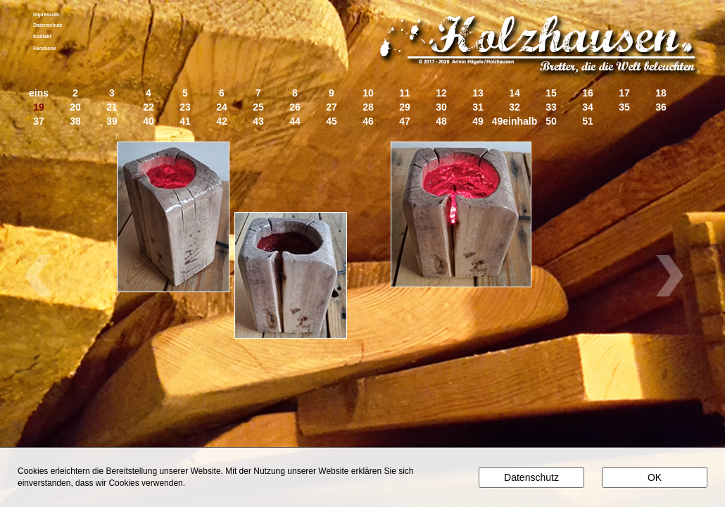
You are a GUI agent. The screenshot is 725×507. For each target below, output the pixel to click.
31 (478, 107)
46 (368, 121)
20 (75, 107)
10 (368, 93)
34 (587, 107)
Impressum (46, 14)
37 (38, 121)
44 (295, 121)
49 (478, 121)
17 (624, 93)
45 (331, 121)
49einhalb (515, 121)
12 (441, 93)
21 (112, 107)
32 (514, 107)
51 (587, 121)
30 (441, 107)
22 (148, 107)
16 (587, 93)
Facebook (44, 48)
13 (478, 93)
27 (331, 107)
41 (185, 121)
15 (551, 93)
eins (39, 93)
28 (368, 107)
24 (221, 107)
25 (258, 107)
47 (404, 121)
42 (221, 121)
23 (185, 107)
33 (551, 107)
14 (514, 93)
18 (661, 93)
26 (295, 107)
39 (112, 121)
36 (661, 107)
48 (441, 121)
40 (148, 121)
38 (75, 121)
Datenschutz (48, 25)
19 (38, 107)
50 (551, 121)
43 (258, 121)
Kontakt (42, 36)
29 (404, 107)
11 (404, 93)
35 (624, 107)
